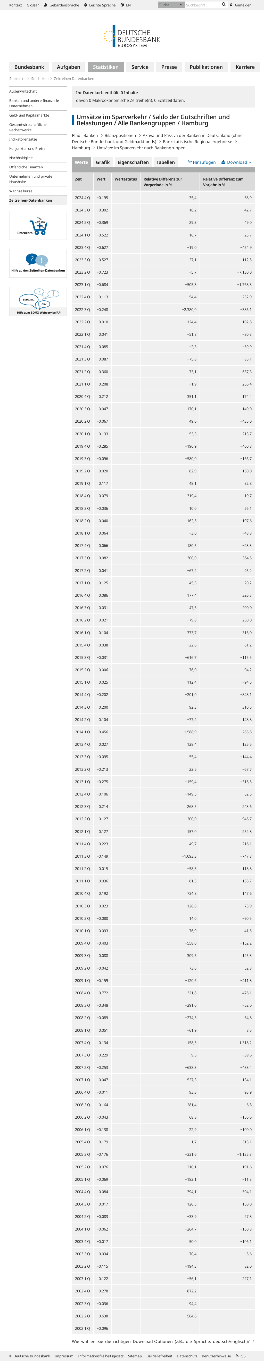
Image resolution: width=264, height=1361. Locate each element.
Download (237, 162)
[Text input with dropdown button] (206, 5)
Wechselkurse (20, 190)
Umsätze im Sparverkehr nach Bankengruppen (141, 148)
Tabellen (165, 162)
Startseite (17, 78)
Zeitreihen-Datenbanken (74, 78)
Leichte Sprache (100, 5)
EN (126, 5)
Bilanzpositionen (120, 135)
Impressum (64, 1356)
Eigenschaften (133, 162)
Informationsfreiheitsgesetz (100, 1356)
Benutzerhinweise (216, 1356)
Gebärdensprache (61, 5)
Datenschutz (187, 1356)
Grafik (103, 162)
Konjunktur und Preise (27, 148)
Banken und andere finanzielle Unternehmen (34, 103)
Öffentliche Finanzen (26, 167)
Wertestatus (126, 179)
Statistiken (39, 78)
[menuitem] (29, 67)
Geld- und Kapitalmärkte (29, 115)
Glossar (33, 5)
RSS (241, 1356)
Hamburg (81, 148)
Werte (81, 162)
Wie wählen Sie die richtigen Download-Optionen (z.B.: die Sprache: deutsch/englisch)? (162, 1341)
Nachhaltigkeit (21, 157)
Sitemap (135, 1356)
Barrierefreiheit (159, 1356)
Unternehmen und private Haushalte (30, 179)
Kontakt (15, 5)
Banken (91, 135)
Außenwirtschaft (23, 91)
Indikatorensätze (23, 139)
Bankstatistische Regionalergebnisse (197, 141)
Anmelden (240, 5)
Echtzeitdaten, (169, 100)
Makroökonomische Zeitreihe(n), (121, 100)
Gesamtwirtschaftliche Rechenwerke (28, 127)
